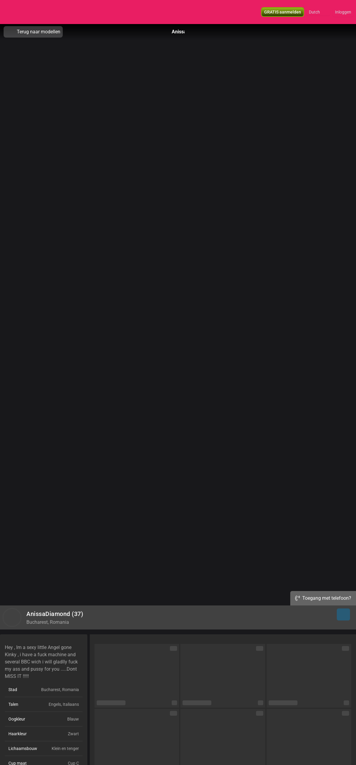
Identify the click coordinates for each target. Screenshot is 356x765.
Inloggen (343, 12)
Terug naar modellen (33, 32)
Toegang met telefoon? (323, 598)
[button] (318, 12)
